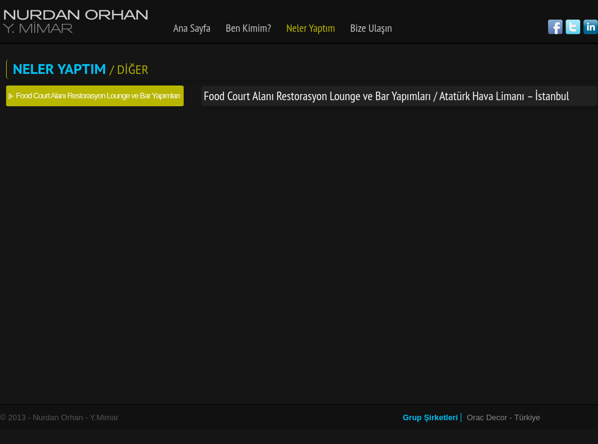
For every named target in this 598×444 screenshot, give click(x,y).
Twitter (573, 27)
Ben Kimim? (248, 28)
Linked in (590, 27)
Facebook (555, 27)
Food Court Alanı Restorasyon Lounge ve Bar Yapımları (97, 95)
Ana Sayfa (192, 28)
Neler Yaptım (310, 28)
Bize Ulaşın (371, 28)
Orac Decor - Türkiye (503, 417)
